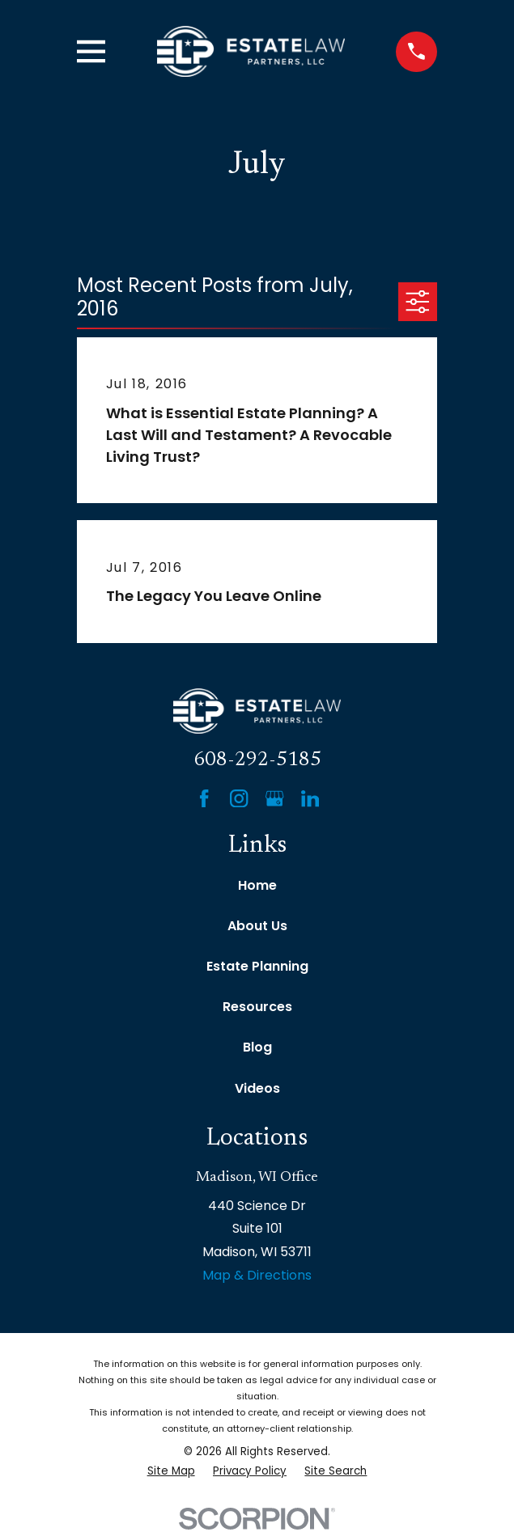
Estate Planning (257, 966)
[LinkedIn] (310, 798)
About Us (257, 925)
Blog (257, 1047)
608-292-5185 (257, 760)
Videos (257, 1088)
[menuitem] (171, 1471)
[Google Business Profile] (274, 798)
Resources (257, 1006)
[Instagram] (239, 798)
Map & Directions (257, 1275)
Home (257, 885)
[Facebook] (204, 798)
